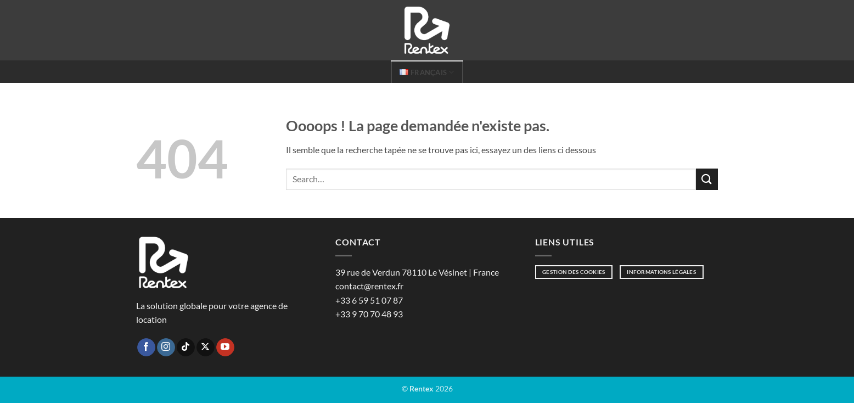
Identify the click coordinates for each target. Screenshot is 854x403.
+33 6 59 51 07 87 (369, 300)
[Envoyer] (707, 179)
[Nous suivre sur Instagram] (166, 347)
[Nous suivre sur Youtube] (225, 347)
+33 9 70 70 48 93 (369, 314)
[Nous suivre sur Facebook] (146, 347)
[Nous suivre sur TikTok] (186, 347)
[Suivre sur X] (205, 347)
